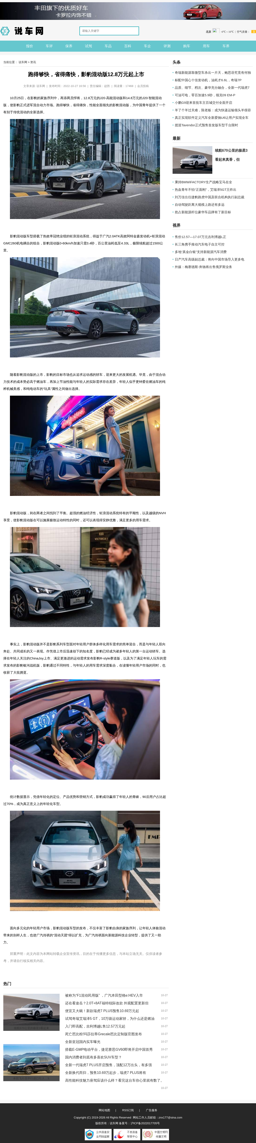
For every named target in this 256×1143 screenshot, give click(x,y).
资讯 (33, 62)
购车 (186, 46)
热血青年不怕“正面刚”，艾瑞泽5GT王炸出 (205, 189)
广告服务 (151, 1110)
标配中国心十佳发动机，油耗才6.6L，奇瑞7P (208, 80)
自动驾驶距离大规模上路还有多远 (199, 204)
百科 (127, 46)
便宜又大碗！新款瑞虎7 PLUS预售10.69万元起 (102, 1011)
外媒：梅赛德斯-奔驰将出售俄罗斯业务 (203, 267)
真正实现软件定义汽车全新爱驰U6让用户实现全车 (211, 117)
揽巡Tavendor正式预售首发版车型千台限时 (206, 125)
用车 (206, 46)
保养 (68, 46)
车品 (108, 46)
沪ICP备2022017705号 (145, 1123)
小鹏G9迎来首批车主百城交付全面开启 (203, 102)
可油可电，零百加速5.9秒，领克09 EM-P (205, 95)
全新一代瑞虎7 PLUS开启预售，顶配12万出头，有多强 (108, 1065)
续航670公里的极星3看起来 (31, 1028)
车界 (226, 46)
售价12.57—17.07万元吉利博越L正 (200, 237)
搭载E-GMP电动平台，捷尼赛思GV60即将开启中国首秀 (109, 1049)
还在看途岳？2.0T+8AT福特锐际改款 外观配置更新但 (107, 1003)
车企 (147, 46)
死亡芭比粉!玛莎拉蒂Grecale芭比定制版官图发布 (103, 1034)
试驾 (88, 46)
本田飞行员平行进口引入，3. (31, 1078)
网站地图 (104, 1110)
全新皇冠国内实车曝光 (82, 1042)
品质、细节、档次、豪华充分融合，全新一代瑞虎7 (212, 87)
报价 (29, 46)
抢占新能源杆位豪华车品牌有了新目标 (203, 212)
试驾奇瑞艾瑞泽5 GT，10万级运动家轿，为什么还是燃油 (109, 1018)
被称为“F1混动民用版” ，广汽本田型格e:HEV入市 (104, 995)
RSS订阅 (128, 1110)
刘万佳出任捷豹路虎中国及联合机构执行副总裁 (209, 197)
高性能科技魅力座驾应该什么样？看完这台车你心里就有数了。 (114, 1080)
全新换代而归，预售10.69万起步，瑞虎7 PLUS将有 (105, 1073)
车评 (49, 46)
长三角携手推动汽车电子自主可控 (199, 244)
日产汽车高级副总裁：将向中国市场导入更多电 (209, 259)
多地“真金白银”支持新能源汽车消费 (201, 252)
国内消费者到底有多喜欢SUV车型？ (93, 1057)
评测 (167, 46)
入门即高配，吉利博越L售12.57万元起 (95, 1026)
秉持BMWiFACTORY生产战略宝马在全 (203, 182)
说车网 (23, 62)
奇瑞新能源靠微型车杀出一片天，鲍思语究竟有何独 (213, 72)
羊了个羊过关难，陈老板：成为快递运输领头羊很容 (213, 110)
